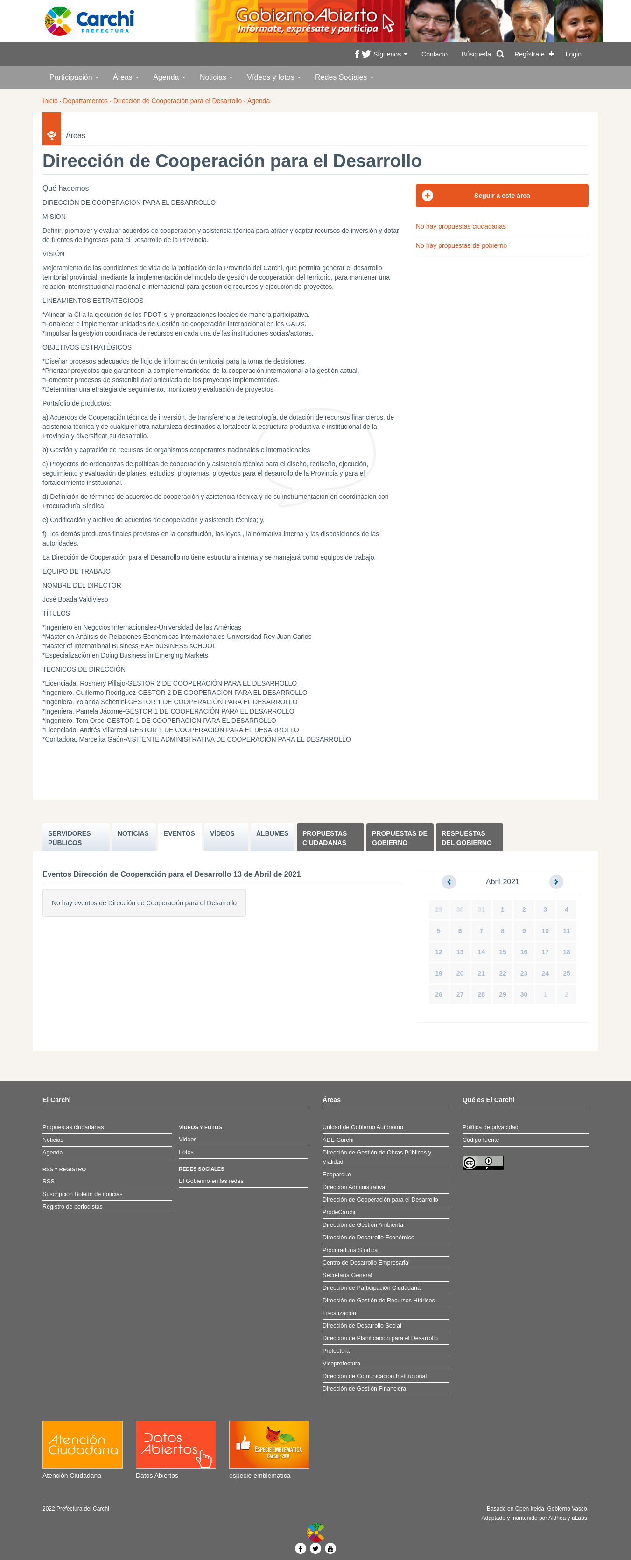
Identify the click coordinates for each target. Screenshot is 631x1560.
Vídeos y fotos (274, 77)
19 (438, 973)
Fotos (186, 1152)
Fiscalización (339, 1313)
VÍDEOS (222, 833)
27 (460, 994)
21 (481, 973)
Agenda (169, 77)
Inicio (50, 101)
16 (524, 952)
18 (566, 952)
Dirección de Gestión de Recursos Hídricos (379, 1300)
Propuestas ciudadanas (324, 838)
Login (574, 54)
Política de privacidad (491, 1127)
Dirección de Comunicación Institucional (375, 1376)
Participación (74, 77)
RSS (48, 1181)
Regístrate (529, 54)
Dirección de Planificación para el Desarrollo (380, 1338)
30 (460, 909)
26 (438, 994)
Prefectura (336, 1351)
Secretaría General (347, 1275)
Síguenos (390, 54)
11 (566, 931)
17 (545, 952)
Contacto (434, 54)
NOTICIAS (133, 833)
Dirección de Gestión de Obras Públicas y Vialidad (377, 1157)
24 (545, 973)
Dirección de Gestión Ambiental (364, 1225)
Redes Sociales (344, 77)
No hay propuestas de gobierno (461, 245)
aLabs (579, 1518)
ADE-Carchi (338, 1140)
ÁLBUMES (272, 833)
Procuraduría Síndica (350, 1250)
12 (438, 952)
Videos (187, 1139)
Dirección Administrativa (354, 1187)
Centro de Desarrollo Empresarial (366, 1262)
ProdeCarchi (339, 1212)
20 (460, 973)
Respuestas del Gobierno (467, 838)
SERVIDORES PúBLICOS (69, 838)
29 (438, 909)
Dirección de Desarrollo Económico (368, 1237)
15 (502, 952)
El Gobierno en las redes (211, 1181)
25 (566, 973)
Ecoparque (337, 1174)
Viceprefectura (341, 1363)
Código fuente (481, 1140)
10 (545, 931)
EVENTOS (179, 833)
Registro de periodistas (72, 1206)
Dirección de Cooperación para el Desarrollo (177, 101)
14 (481, 952)
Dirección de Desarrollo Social (362, 1325)
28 (481, 994)
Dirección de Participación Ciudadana (372, 1288)
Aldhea (557, 1518)
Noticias (216, 77)
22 (502, 973)
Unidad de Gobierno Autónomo (363, 1127)
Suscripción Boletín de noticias (82, 1194)
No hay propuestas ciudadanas (461, 226)
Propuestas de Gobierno (400, 838)
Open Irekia (529, 1508)
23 (524, 973)
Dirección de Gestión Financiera (364, 1388)
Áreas (126, 77)
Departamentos (85, 101)
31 (481, 909)
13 (460, 952)
